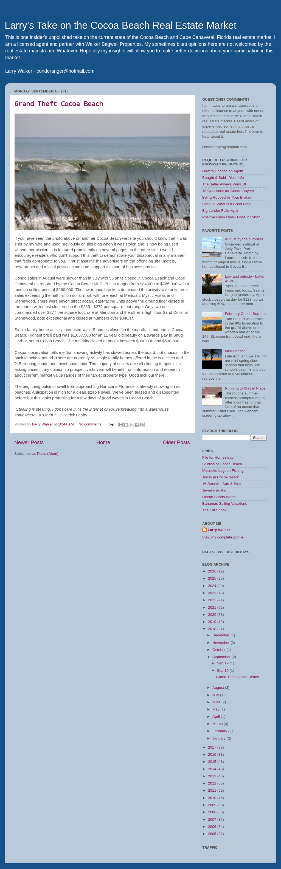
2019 (212, 622)
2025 (212, 578)
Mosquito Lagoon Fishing (223, 471)
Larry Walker (219, 530)
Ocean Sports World (218, 497)
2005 (212, 834)
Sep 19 (223, 663)
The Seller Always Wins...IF (224, 184)
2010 (212, 798)
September (222, 657)
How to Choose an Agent (222, 171)
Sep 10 (223, 670)
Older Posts (176, 442)
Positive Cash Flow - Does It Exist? (231, 217)
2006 (212, 827)
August (218, 687)
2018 (212, 629)
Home (103, 442)
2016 (212, 754)
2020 (212, 615)
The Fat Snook (214, 510)
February (220, 731)
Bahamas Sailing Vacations (224, 503)
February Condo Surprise (245, 314)
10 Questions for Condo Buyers (228, 191)
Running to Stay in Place (245, 388)
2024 (212, 586)
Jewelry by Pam (215, 490)
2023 (212, 593)
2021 (212, 607)
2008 (212, 812)
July (216, 695)
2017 (212, 747)
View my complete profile (222, 537)
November (221, 643)
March (218, 724)
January (219, 738)
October (219, 650)
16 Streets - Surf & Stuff (221, 484)
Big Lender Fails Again (220, 210)
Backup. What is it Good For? (226, 204)
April (216, 717)
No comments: (90, 424)
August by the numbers (244, 239)
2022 (212, 600)
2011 (212, 790)
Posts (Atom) (47, 454)
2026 (212, 571)
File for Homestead (218, 457)
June (216, 702)
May (216, 709)
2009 (212, 805)
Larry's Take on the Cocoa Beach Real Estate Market (121, 25)
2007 (212, 819)
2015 (212, 762)
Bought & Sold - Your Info (223, 178)
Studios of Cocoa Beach (222, 464)
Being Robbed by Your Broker (226, 197)
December (221, 635)
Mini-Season (235, 351)
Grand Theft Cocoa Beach (59, 103)
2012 (212, 783)
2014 (212, 769)
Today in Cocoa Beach (220, 477)
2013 (212, 776)
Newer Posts (29, 442)
